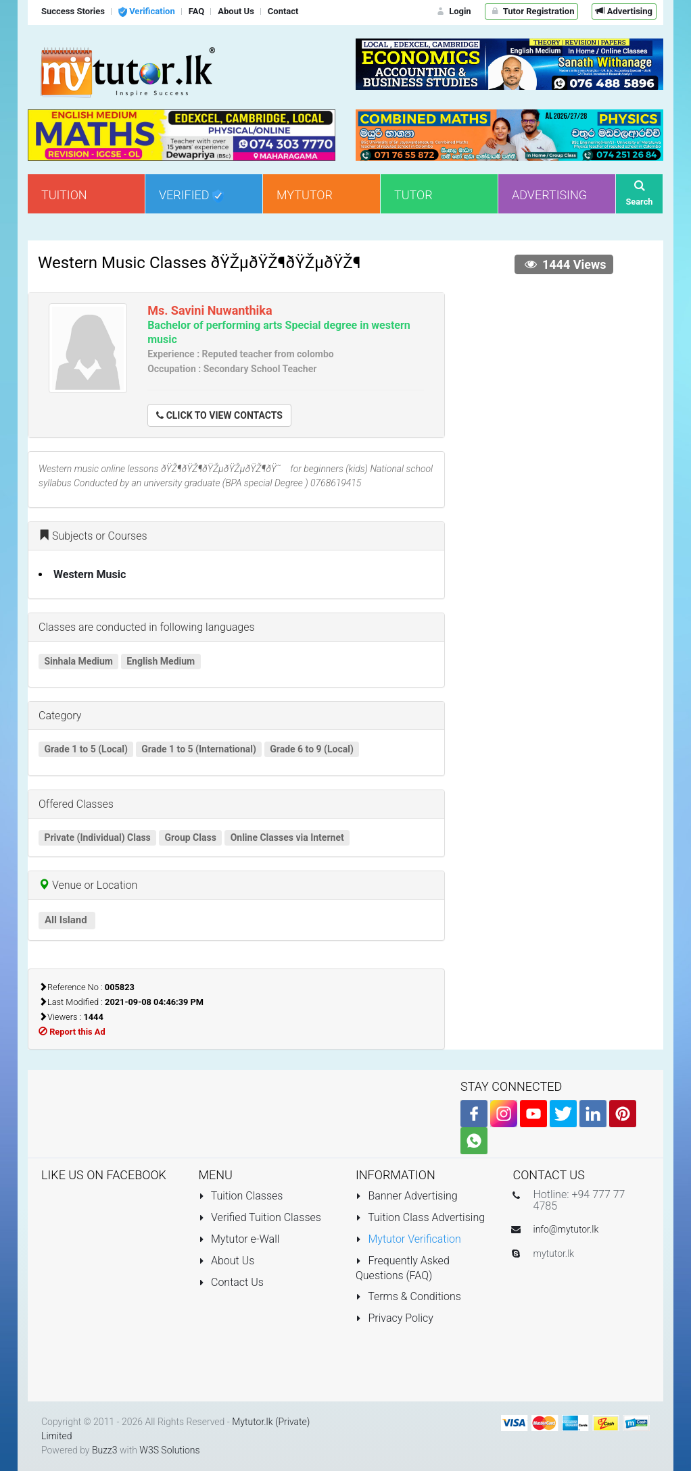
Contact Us (231, 1282)
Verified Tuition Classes (260, 1217)
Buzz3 (105, 1450)
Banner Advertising (407, 1195)
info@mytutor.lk (566, 1229)
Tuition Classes (241, 1195)
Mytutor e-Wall (239, 1239)
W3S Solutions (169, 1450)
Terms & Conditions (408, 1296)
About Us (227, 1260)
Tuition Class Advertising (420, 1217)
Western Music (89, 574)
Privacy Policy (394, 1318)
